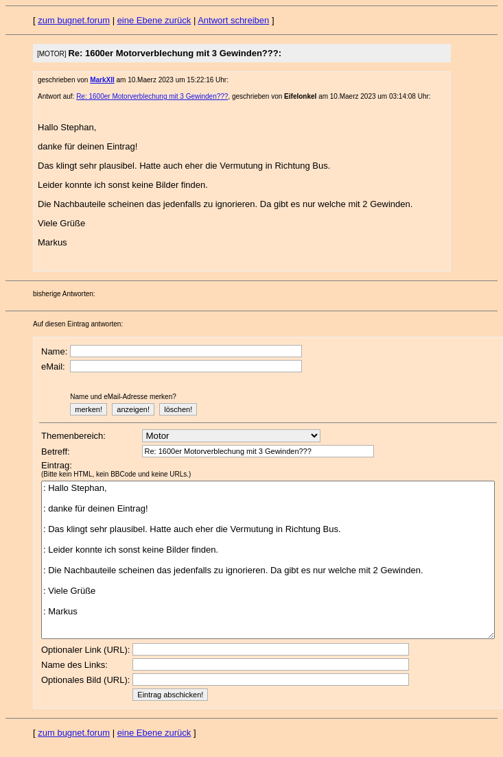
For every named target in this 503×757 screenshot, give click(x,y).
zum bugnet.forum (74, 20)
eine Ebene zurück (154, 20)
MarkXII (102, 80)
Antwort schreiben (233, 20)
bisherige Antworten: (64, 294)
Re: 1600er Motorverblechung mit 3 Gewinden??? (152, 96)
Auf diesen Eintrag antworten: (78, 324)
